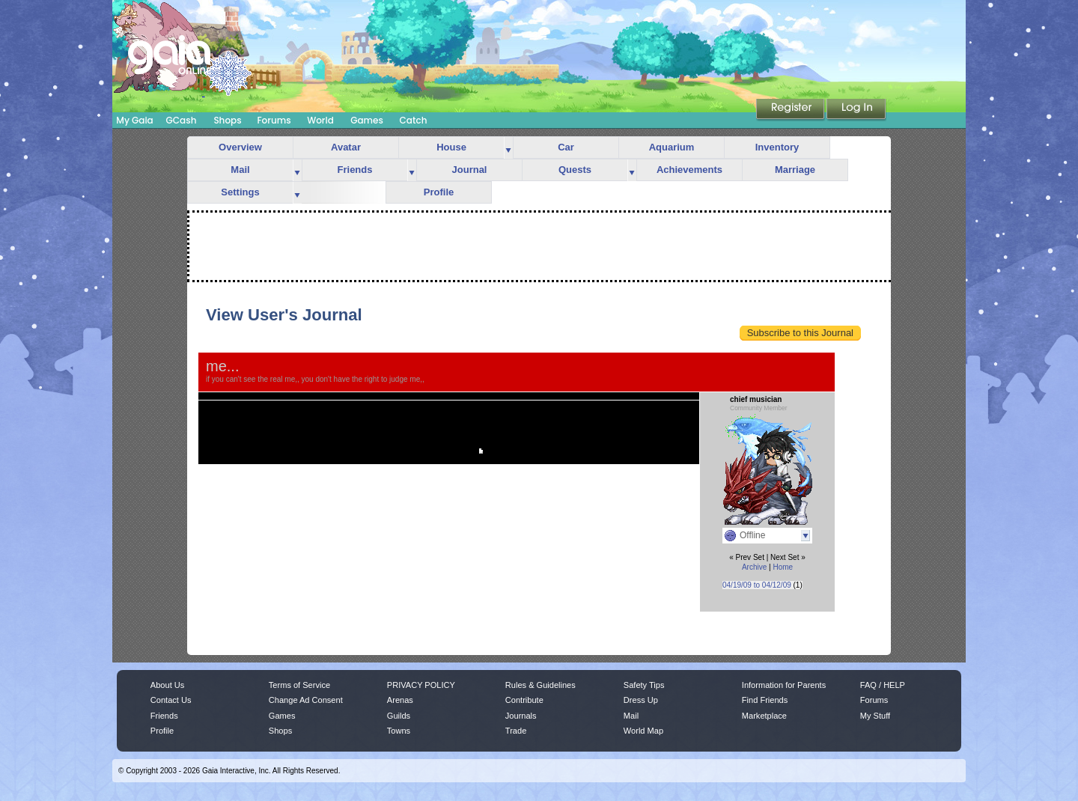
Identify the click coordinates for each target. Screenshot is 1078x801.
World (320, 120)
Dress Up (641, 699)
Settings (240, 192)
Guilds (398, 715)
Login (856, 110)
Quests (574, 169)
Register (791, 110)
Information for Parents (784, 684)
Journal (469, 169)
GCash (181, 120)
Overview (240, 147)
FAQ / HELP (882, 684)
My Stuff (875, 715)
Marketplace (764, 715)
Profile (439, 192)
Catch (413, 120)
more (508, 148)
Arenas (400, 699)
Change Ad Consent (306, 699)
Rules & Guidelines (540, 684)
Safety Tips (644, 684)
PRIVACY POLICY (421, 684)
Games (366, 120)
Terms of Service (299, 684)
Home (783, 567)
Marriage (795, 169)
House (451, 147)
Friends (355, 169)
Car (566, 147)
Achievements (689, 169)
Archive (754, 567)
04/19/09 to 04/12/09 (756, 585)
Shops (227, 120)
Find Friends (765, 699)
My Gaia (134, 120)
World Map (643, 730)
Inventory (777, 147)
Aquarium (672, 147)
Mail (240, 169)
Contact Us (171, 699)
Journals (521, 715)
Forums (273, 120)
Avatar (346, 147)
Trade (515, 730)
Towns (398, 730)
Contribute (524, 699)
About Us (167, 684)
